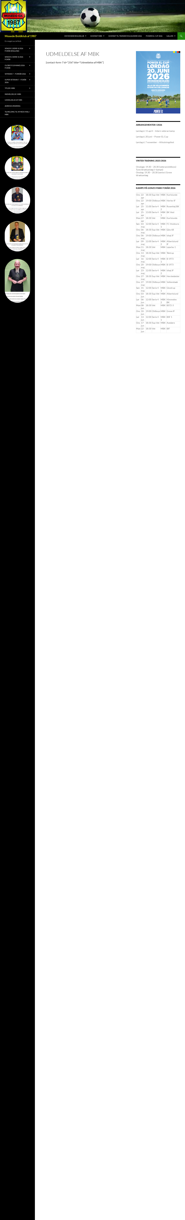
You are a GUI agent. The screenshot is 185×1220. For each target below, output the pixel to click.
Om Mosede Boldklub (74, 36)
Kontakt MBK (96, 36)
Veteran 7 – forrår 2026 (15, 74)
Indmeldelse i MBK (13, 94)
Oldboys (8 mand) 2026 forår (15, 66)
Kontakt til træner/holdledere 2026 (125, 36)
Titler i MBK (10, 88)
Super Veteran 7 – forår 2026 (15, 81)
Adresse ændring (12, 106)
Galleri (169, 36)
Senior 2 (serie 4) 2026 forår (14, 58)
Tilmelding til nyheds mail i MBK (17, 113)
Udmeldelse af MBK (13, 100)
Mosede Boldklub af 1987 (20, 36)
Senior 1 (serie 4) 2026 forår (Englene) (14, 49)
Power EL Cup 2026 (154, 36)
